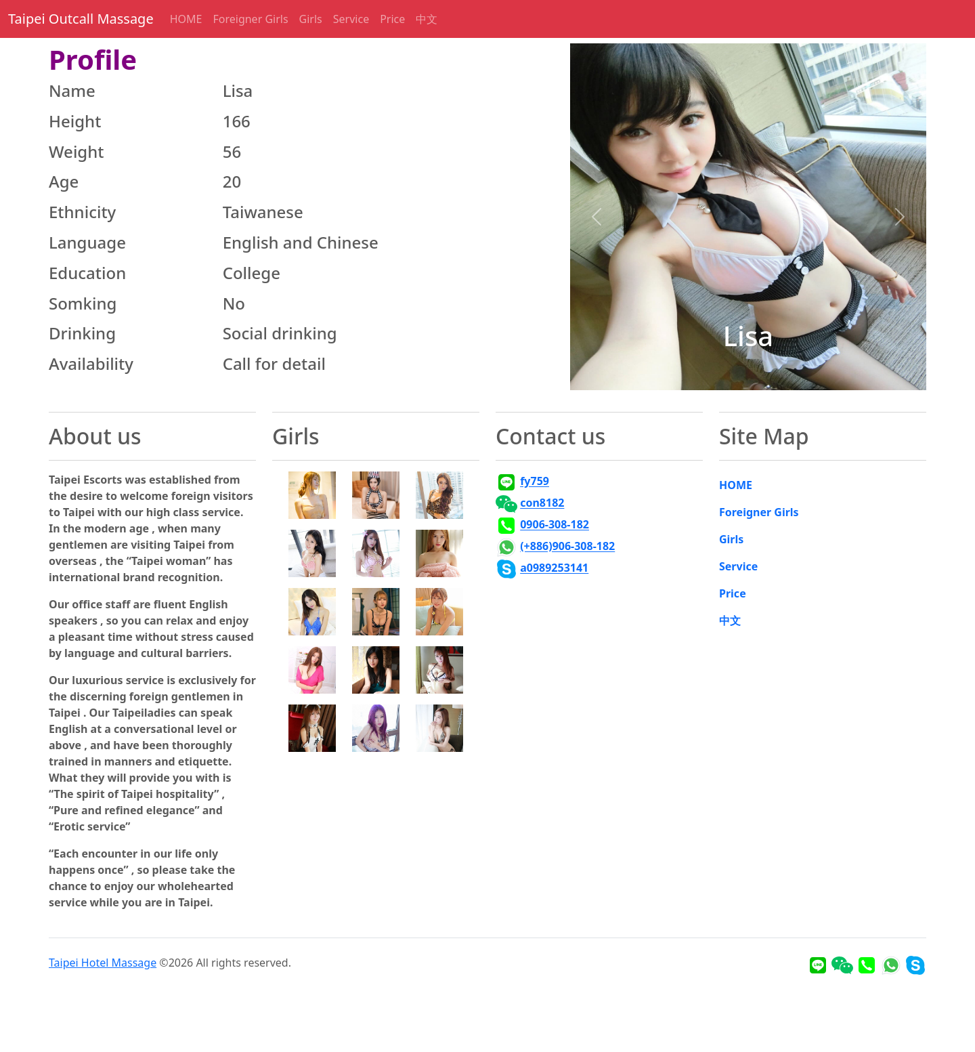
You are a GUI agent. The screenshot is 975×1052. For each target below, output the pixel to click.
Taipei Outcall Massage (81, 18)
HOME (186, 19)
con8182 (542, 503)
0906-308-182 (554, 525)
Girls (310, 19)
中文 (426, 19)
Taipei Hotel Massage (102, 962)
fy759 (534, 481)
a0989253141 (554, 568)
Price (392, 19)
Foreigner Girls (250, 19)
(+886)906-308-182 (567, 546)
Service (351, 19)
